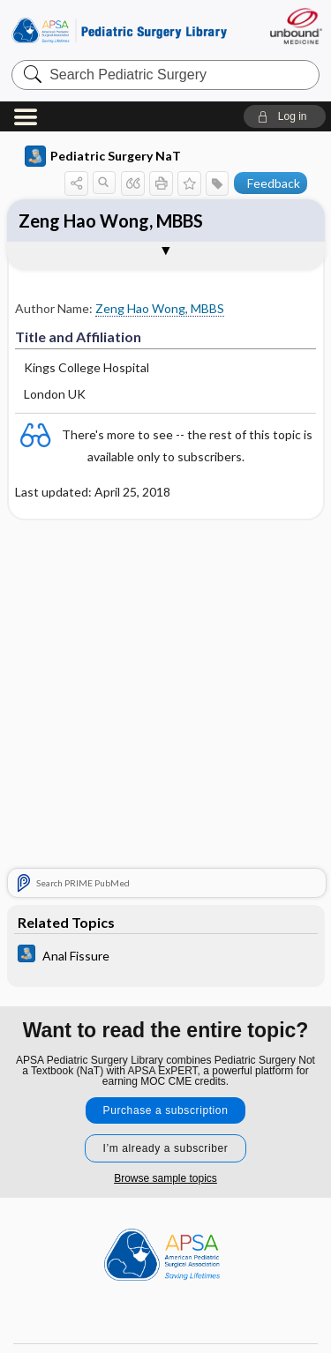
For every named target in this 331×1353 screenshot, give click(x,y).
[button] (285, 116)
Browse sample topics (165, 1178)
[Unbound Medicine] (295, 26)
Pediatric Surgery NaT (103, 156)
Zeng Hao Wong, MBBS (111, 220)
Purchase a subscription (166, 1110)
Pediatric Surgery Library (119, 30)
